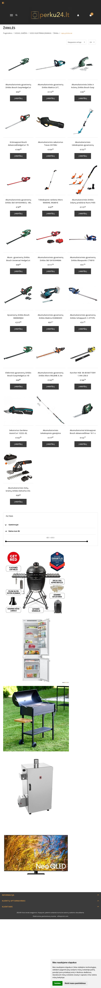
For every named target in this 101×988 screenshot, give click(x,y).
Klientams (7, 906)
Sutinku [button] (57, 983)
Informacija (8, 895)
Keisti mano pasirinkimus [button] (75, 983)
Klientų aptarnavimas (13, 900)
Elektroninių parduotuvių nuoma (44, 916)
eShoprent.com (62, 916)
